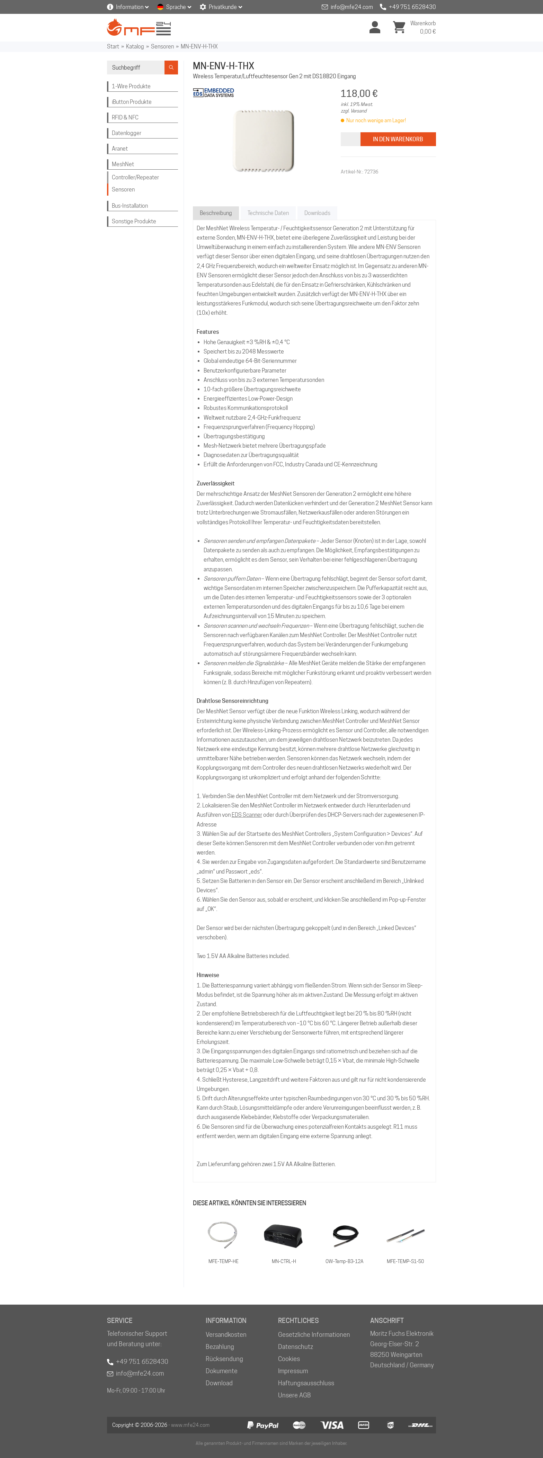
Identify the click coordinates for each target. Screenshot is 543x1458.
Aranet (120, 148)
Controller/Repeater (135, 177)
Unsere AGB (294, 1395)
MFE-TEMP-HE (223, 1261)
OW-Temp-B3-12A (345, 1261)
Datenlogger (126, 133)
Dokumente (222, 1371)
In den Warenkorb (398, 139)
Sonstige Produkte (134, 221)
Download (219, 1383)
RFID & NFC (125, 117)
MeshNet (123, 164)
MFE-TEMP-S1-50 (405, 1261)
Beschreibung (216, 213)
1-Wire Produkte (131, 86)
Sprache (176, 7)
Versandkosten (226, 1334)
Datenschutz (295, 1346)
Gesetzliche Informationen (314, 1334)
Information (129, 7)
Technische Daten (268, 213)
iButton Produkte (132, 102)
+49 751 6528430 (412, 7)
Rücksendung (224, 1358)
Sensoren (162, 46)
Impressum (293, 1371)
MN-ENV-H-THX (199, 46)
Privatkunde (223, 7)
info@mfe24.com (352, 7)
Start (113, 46)
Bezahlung (220, 1346)
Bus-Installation (130, 206)
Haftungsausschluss (306, 1383)
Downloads (317, 213)
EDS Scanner (247, 815)
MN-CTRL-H (284, 1261)
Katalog (135, 46)
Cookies (289, 1358)
